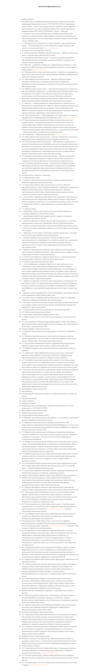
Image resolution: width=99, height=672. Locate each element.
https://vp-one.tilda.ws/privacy (38, 665)
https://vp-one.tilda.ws (50, 48)
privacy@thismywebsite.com (55, 509)
